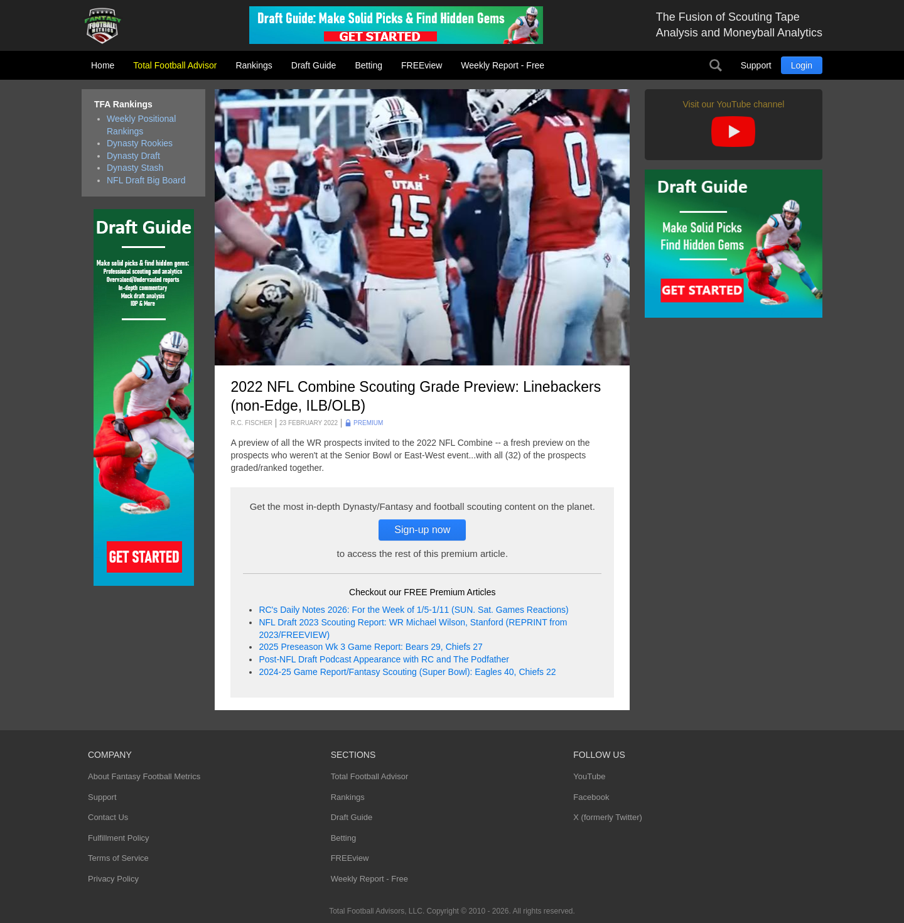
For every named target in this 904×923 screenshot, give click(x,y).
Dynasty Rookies (140, 143)
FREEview (421, 65)
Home (102, 65)
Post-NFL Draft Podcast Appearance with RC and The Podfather (383, 659)
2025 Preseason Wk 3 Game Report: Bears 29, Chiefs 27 (370, 647)
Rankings (253, 65)
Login (801, 65)
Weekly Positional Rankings (141, 125)
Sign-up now (422, 529)
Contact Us (108, 817)
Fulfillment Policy (118, 838)
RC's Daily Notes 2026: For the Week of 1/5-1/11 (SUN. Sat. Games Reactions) (413, 610)
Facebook (591, 797)
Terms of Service (118, 858)
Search (715, 65)
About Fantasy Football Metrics (144, 776)
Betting (368, 65)
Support (756, 65)
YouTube (589, 776)
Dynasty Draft (133, 156)
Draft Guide (313, 65)
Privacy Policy (113, 878)
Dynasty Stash (135, 168)
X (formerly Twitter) (607, 817)
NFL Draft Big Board (146, 180)
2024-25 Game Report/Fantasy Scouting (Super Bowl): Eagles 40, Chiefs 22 (407, 672)
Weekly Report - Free (502, 65)
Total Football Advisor (175, 65)
